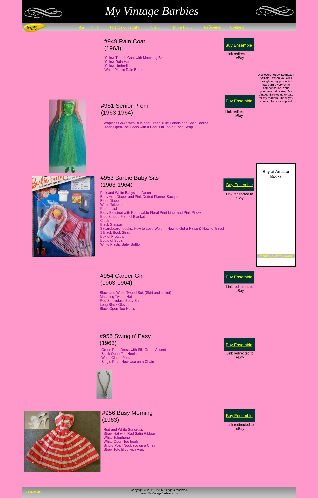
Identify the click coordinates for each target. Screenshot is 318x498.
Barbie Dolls (89, 27)
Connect (237, 27)
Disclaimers (33, 491)
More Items (182, 27)
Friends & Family (124, 27)
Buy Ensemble (238, 45)
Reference (212, 27)
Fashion (156, 27)
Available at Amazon (276, 255)
